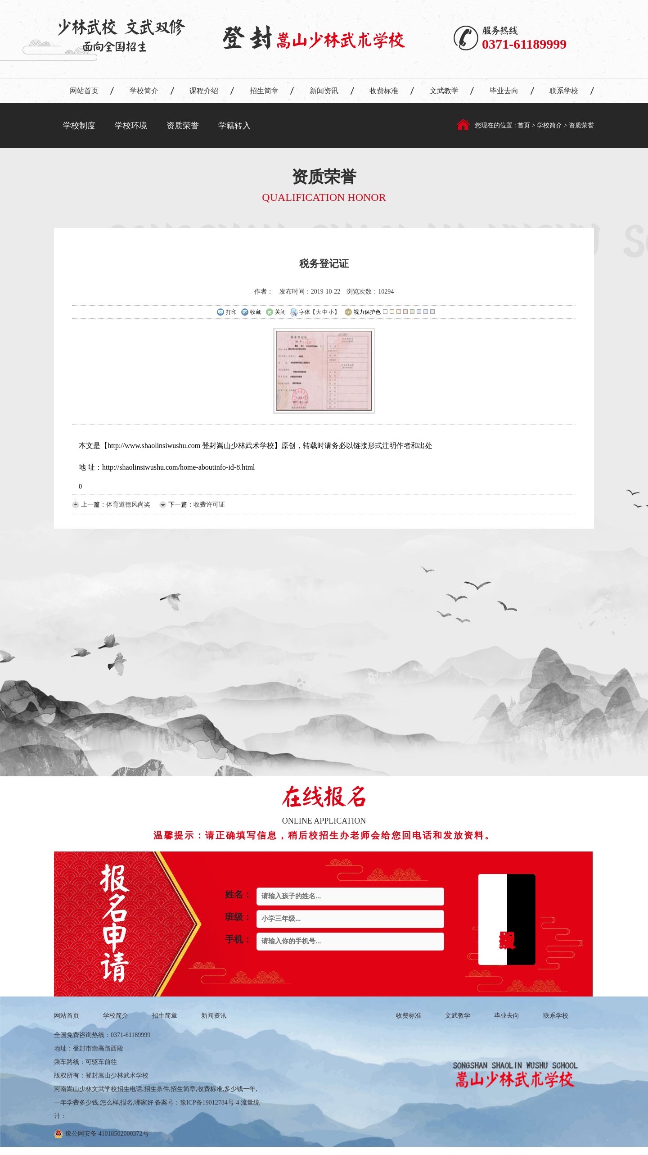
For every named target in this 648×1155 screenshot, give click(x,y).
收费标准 (383, 91)
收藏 (251, 312)
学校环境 (131, 125)
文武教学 (444, 91)
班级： (238, 917)
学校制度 (79, 125)
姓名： (238, 894)
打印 (226, 312)
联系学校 (563, 91)
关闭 (276, 312)
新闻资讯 (324, 91)
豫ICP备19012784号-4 (209, 1102)
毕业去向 (504, 91)
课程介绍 (203, 91)
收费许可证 (209, 504)
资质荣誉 (182, 125)
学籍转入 (234, 125)
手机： (238, 939)
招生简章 (264, 91)
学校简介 (144, 91)
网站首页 (84, 91)
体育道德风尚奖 (128, 504)
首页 (525, 125)
